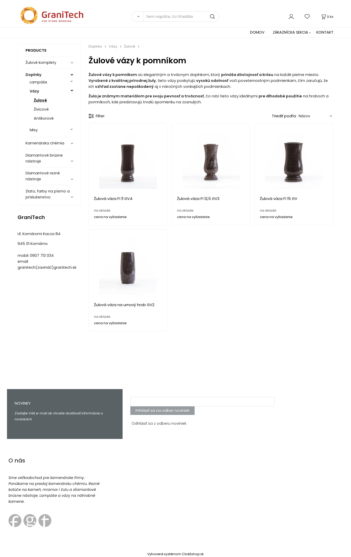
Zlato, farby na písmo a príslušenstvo (48, 194)
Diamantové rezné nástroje (43, 176)
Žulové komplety (41, 62)
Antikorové (44, 118)
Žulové (40, 100)
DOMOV (257, 32)
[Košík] (327, 16)
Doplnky (34, 74)
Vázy (34, 91)
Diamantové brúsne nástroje (44, 158)
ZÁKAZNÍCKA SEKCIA (290, 32)
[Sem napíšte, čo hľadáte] (181, 16)
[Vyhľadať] (137, 16)
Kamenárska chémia (45, 143)
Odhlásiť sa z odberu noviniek (159, 423)
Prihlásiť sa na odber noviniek (162, 410)
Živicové (41, 109)
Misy (34, 130)
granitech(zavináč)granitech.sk (47, 267)
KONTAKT (324, 32)
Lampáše (38, 82)
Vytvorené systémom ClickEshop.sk (175, 554)
